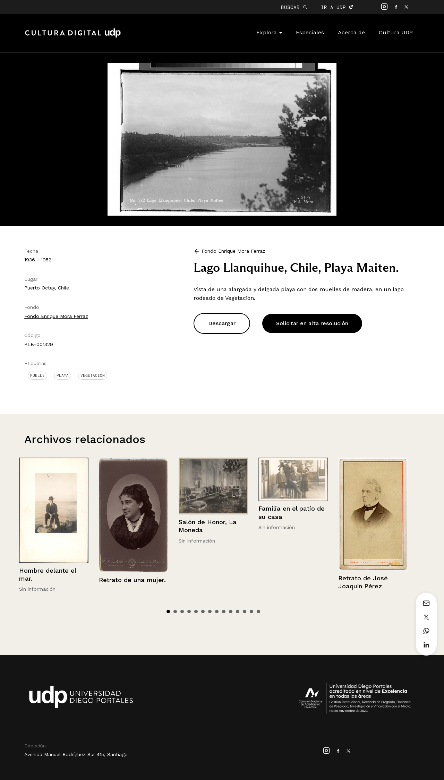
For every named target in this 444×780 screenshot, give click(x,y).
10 (230, 611)
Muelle (37, 375)
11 (237, 611)
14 (258, 611)
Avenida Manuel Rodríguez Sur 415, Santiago (76, 754)
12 (244, 611)
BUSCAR (294, 7)
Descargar (222, 323)
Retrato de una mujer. (132, 579)
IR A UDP (337, 7)
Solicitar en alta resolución (312, 323)
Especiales (310, 32)
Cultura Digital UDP (72, 36)
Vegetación (92, 375)
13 (251, 611)
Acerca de (351, 32)
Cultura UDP (396, 32)
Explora (269, 32)
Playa (63, 375)
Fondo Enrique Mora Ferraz (56, 316)
